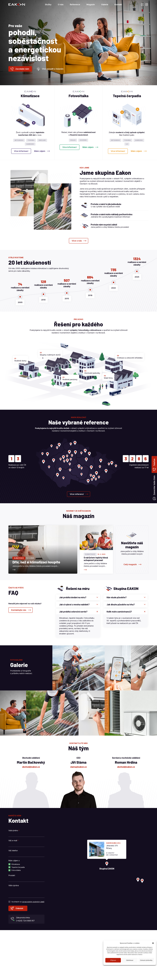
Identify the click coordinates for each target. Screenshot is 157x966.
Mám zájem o (14, 861)
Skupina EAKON (16, 4)
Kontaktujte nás (18, 610)
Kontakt (118, 4)
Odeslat (19, 908)
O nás (60, 4)
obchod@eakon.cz (31, 766)
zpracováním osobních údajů (33, 902)
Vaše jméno (14, 830)
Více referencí (77, 494)
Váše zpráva (13, 885)
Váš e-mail (13, 840)
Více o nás (77, 241)
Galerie (104, 4)
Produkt (11, 875)
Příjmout (113, 960)
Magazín (91, 4)
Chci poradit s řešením (52, 69)
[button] (153, 943)
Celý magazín (130, 564)
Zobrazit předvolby (146, 960)
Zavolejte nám (22, 69)
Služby (48, 4)
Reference (75, 4)
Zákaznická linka (29, 919)
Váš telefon (13, 850)
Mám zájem (39, 151)
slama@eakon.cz (78, 766)
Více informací (21, 151)
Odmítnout (129, 960)
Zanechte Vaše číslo (154, 485)
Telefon (154, 462)
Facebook (142, 4)
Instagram (146, 4)
